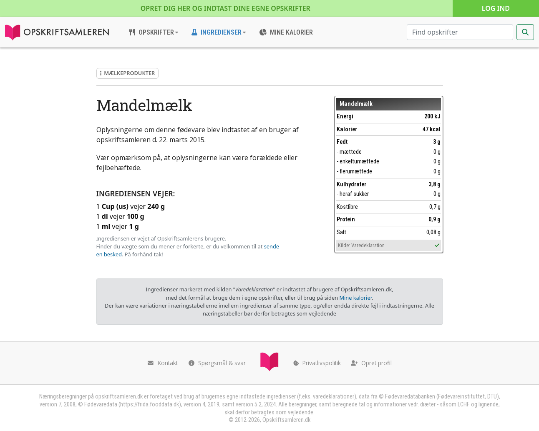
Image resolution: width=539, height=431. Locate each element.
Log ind (496, 8)
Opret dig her (225, 8)
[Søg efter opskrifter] (460, 32)
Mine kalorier (355, 297)
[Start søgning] (525, 32)
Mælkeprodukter (127, 73)
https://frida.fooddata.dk (149, 404)
